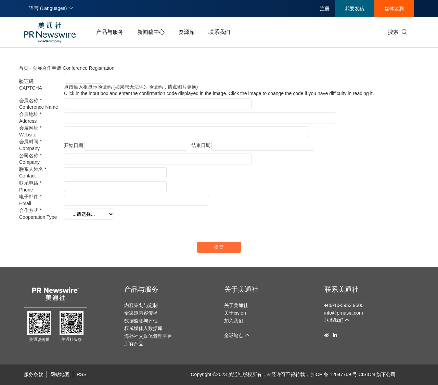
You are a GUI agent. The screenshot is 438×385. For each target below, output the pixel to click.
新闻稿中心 (151, 32)
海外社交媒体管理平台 (148, 336)
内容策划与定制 (141, 305)
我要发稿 (354, 8)
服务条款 (33, 374)
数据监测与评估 (141, 320)
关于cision (235, 313)
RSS (82, 374)
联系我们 (219, 32)
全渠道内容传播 (141, 313)
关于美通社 (241, 289)
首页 (23, 68)
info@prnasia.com (343, 313)
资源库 (186, 32)
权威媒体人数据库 (143, 328)
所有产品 (133, 343)
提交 (219, 247)
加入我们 (233, 320)
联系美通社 (341, 289)
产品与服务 (110, 32)
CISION (367, 374)
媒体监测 (394, 8)
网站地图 (59, 374)
